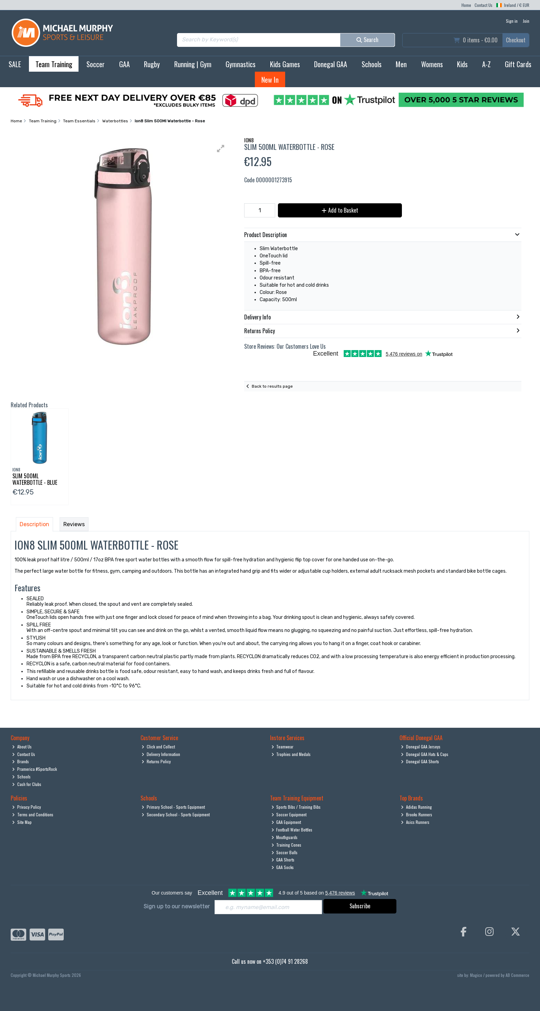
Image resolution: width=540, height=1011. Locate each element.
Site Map (22, 822)
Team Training (53, 64)
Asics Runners (415, 822)
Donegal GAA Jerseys (420, 746)
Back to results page (272, 386)
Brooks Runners (416, 814)
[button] (220, 148)
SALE (15, 64)
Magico (476, 975)
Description (34, 524)
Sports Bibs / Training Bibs (296, 807)
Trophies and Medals (291, 754)
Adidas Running (416, 807)
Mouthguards (284, 837)
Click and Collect (158, 746)
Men (401, 64)
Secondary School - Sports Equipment (176, 814)
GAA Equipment (286, 822)
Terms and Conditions (32, 814)
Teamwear (282, 746)
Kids (462, 64)
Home (466, 5)
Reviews (74, 524)
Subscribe (360, 906)
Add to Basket (340, 210)
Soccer (95, 64)
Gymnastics (241, 64)
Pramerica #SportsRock (34, 769)
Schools (372, 64)
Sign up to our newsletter (177, 906)
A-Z (486, 64)
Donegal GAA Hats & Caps (424, 754)
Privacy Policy (26, 807)
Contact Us (483, 5)
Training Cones (286, 845)
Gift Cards (518, 64)
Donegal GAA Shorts (420, 761)
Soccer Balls (284, 852)
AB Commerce (517, 975)
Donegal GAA (330, 64)
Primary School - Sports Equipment (173, 807)
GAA (124, 64)
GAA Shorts (283, 859)
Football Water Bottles (292, 830)
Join (526, 21)
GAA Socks (282, 867)
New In (270, 79)
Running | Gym (192, 64)
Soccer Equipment (289, 814)
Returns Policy (156, 761)
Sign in (512, 21)
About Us (22, 746)
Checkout (516, 40)
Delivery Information (161, 754)
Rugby (152, 64)
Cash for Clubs (26, 784)
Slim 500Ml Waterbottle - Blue (34, 479)
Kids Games (285, 64)
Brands (20, 761)
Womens (432, 64)
